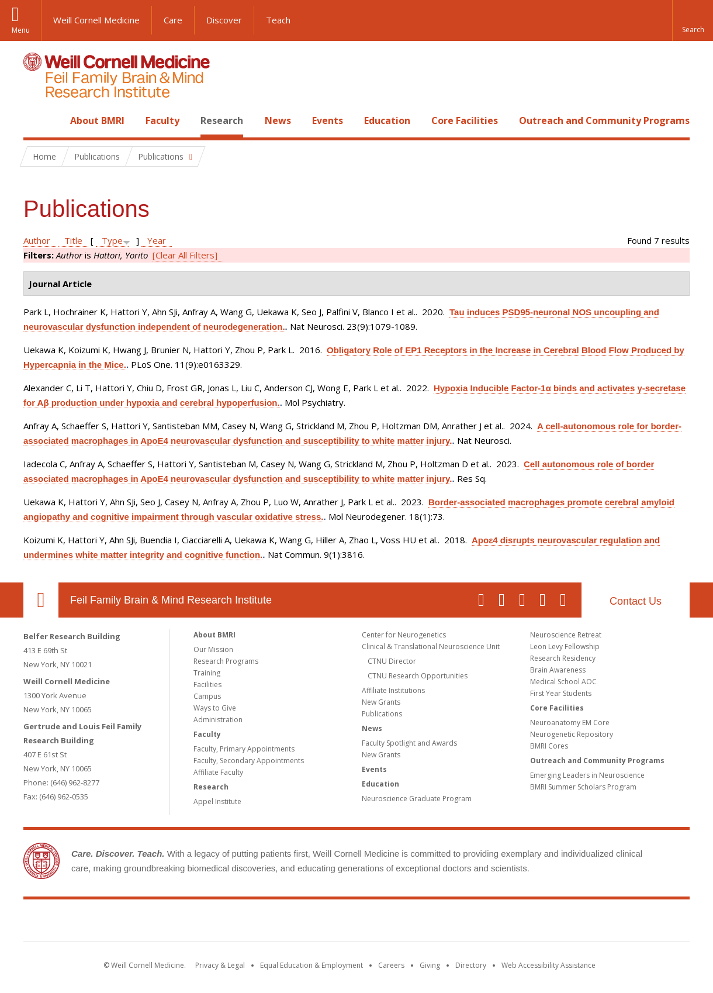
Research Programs (225, 661)
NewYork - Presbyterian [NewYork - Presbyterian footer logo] (454, 923)
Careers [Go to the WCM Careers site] (391, 965)
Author (36, 240)
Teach (278, 20)
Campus (207, 696)
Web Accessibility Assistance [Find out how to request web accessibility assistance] (548, 965)
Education (387, 120)
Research (221, 120)
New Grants (381, 702)
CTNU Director (392, 661)
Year (156, 240)
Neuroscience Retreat (565, 635)
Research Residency (563, 658)
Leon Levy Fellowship (565, 646)
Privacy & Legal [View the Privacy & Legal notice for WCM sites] (220, 965)
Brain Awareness (558, 670)
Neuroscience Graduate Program (417, 799)
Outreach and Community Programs (604, 120)
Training (206, 673)
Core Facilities (464, 120)
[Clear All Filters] (185, 255)
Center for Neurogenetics (404, 635)
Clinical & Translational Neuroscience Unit (431, 646)
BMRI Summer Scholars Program (583, 787)
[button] (692, 20)
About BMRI (97, 120)
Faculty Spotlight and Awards (409, 743)
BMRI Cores (549, 746)
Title (73, 240)
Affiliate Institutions (393, 690)
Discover (224, 20)
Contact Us (636, 601)
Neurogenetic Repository (571, 734)
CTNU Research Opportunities (418, 676)
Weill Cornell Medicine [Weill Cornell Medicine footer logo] (271, 923)
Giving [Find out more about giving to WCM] (430, 965)
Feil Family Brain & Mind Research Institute (171, 600)
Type (112, 240)
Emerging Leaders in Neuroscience (587, 775)
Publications (382, 714)
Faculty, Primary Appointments (244, 749)
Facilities (207, 684)
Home (36, 120)
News (278, 120)
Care (173, 20)
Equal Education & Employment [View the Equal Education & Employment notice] (311, 965)
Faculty (162, 120)
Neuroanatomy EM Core (570, 722)
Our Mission (213, 649)
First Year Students (560, 693)
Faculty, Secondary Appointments (248, 761)
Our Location (40, 600)
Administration (218, 720)
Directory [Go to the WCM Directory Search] (470, 965)
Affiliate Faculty (218, 772)
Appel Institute (217, 801)
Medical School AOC (563, 682)
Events (327, 120)
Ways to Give (214, 708)
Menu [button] (21, 30)
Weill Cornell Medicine (96, 20)
